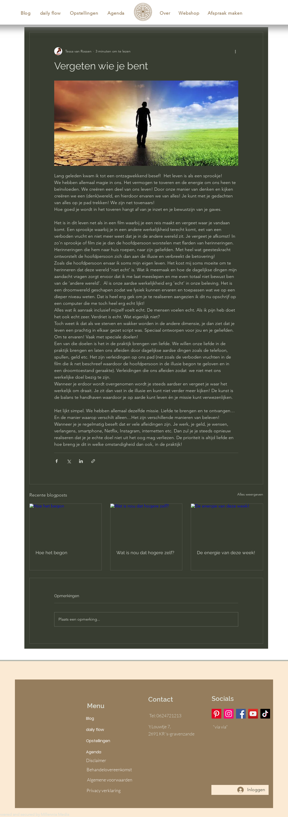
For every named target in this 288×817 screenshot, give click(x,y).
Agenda (93, 752)
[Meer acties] (235, 51)
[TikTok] (265, 714)
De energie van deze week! (226, 552)
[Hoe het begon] (65, 524)
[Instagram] (229, 714)
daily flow (95, 729)
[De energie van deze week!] (227, 524)
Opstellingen (98, 741)
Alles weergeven (250, 494)
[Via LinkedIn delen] (81, 461)
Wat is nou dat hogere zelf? (145, 552)
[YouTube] (253, 714)
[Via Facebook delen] (56, 461)
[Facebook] (241, 714)
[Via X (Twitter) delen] (68, 461)
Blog (90, 718)
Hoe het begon (51, 552)
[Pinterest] (216, 714)
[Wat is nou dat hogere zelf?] (146, 524)
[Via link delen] (93, 461)
